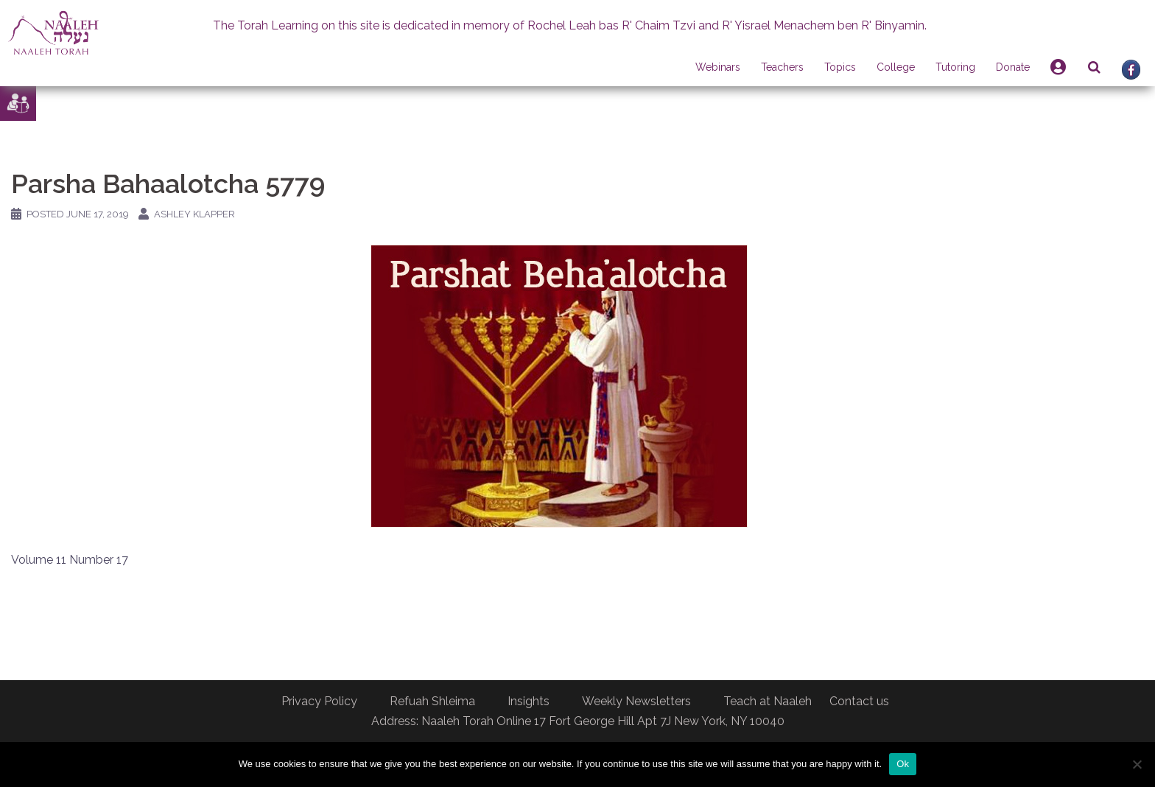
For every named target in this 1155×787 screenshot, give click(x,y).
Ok (902, 763)
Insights (529, 701)
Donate (1013, 67)
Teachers (782, 67)
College (896, 67)
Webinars (717, 67)
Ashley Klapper (194, 214)
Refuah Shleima (432, 701)
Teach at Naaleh (767, 701)
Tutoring (955, 67)
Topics (840, 67)
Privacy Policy (319, 701)
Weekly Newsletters (636, 701)
